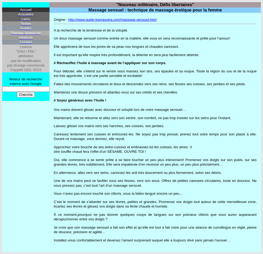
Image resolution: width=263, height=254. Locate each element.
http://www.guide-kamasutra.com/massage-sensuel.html (112, 20)
